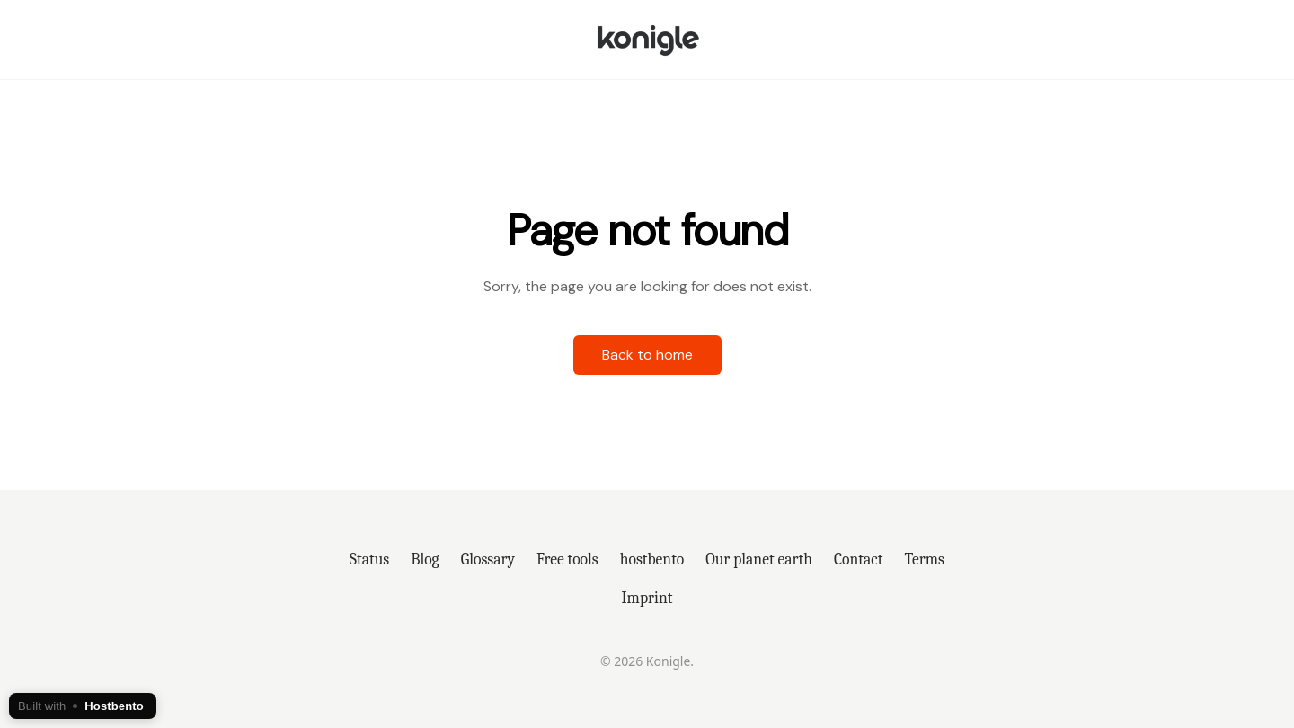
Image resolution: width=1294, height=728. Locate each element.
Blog (425, 559)
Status (369, 559)
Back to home (647, 354)
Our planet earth (758, 559)
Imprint (647, 598)
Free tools (567, 559)
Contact (858, 559)
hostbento (652, 559)
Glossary (488, 559)
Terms (924, 559)
